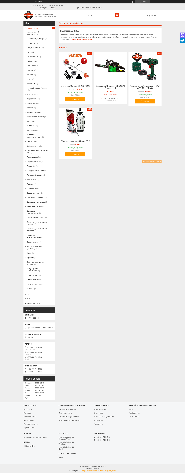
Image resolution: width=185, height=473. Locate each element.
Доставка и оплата (32, 303)
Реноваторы (31, 179)
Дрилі (29, 79)
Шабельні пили (32, 188)
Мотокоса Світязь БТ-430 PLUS (75, 86)
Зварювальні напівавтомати (32, 212)
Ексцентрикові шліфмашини (32, 270)
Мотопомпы (98, 420)
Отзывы (28, 299)
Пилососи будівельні (35, 175)
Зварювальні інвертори (36, 202)
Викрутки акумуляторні (35, 39)
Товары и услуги (31, 28)
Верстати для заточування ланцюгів (37, 230)
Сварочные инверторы (67, 409)
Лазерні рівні (32, 103)
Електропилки (32, 280)
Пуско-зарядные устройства (69, 420)
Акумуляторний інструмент (33, 33)
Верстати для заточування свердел (37, 223)
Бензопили (31, 43)
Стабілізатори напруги (35, 218)
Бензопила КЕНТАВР (82, 39)
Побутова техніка (33, 48)
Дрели (131, 409)
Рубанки (30, 184)
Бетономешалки (100, 409)
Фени (29, 253)
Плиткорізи (31, 166)
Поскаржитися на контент (88, 471)
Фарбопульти (32, 99)
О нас (27, 294)
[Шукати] (117, 15)
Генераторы (98, 424)
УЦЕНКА (30, 289)
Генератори (31, 66)
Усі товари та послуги (151, 161)
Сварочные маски (65, 413)
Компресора (31, 94)
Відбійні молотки (33, 146)
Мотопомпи (31, 130)
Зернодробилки (29, 428)
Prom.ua (103, 466)
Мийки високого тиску (35, 117)
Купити (76, 99)
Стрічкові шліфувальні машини (35, 263)
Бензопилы (27, 409)
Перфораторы (134, 413)
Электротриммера (30, 424)
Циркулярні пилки (34, 161)
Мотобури (31, 121)
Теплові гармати (33, 242)
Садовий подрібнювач (35, 197)
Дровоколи (31, 84)
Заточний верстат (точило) (37, 88)
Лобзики (30, 108)
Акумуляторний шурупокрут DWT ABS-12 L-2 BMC (145, 87)
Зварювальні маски (34, 206)
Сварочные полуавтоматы (69, 417)
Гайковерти (31, 61)
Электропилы (28, 420)
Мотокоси (30, 126)
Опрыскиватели (29, 417)
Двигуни (30, 75)
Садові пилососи (33, 193)
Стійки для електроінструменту (34, 236)
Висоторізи (31, 52)
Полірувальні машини (35, 170)
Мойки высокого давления (104, 417)
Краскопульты (134, 417)
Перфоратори (32, 157)
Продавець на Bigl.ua (92, 468)
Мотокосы (27, 413)
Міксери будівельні (34, 112)
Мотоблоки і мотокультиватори (34, 136)
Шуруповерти (32, 275)
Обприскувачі (32, 141)
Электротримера (33, 284)
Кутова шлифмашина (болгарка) (35, 247)
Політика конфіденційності (107, 471)
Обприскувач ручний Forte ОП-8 (75, 141)
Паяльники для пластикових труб (38, 151)
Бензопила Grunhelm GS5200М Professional (110, 87)
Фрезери (30, 257)
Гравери (30, 70)
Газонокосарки (32, 57)
